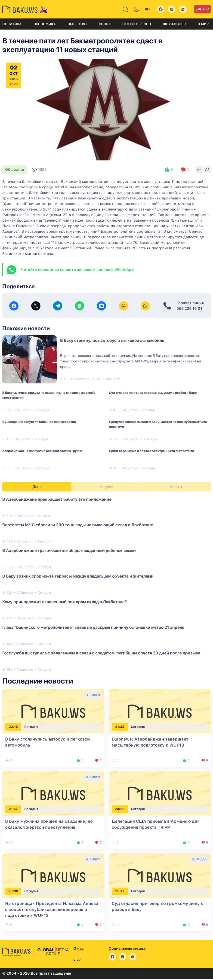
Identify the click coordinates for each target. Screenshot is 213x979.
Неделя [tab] (106, 487)
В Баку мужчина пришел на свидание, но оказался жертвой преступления (48, 395)
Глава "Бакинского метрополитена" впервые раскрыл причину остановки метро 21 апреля (93, 627)
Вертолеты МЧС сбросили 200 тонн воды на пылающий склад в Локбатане (77, 524)
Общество (77, 24)
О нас (78, 948)
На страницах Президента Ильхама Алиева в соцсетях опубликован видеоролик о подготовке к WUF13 (51, 909)
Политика (12, 24)
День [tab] (37, 487)
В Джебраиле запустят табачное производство (39, 422)
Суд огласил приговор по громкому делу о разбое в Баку (153, 393)
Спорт (104, 24)
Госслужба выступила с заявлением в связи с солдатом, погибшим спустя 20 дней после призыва (101, 653)
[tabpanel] (106, 584)
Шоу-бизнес (174, 24)
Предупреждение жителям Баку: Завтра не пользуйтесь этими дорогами (158, 424)
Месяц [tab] (176, 487)
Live (202, 9)
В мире (204, 24)
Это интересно (136, 24)
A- (199, 169)
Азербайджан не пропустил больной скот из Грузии (42, 451)
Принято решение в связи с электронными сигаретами (151, 451)
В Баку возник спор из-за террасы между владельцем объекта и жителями (78, 576)
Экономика (45, 24)
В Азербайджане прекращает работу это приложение (56, 499)
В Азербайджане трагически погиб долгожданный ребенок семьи (69, 550)
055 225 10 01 (189, 308)
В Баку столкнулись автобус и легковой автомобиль (112, 340)
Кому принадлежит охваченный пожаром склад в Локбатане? (64, 601)
